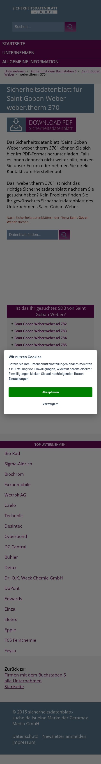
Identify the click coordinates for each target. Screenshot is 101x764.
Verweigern (50, 404)
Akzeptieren (50, 392)
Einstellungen (18, 379)
